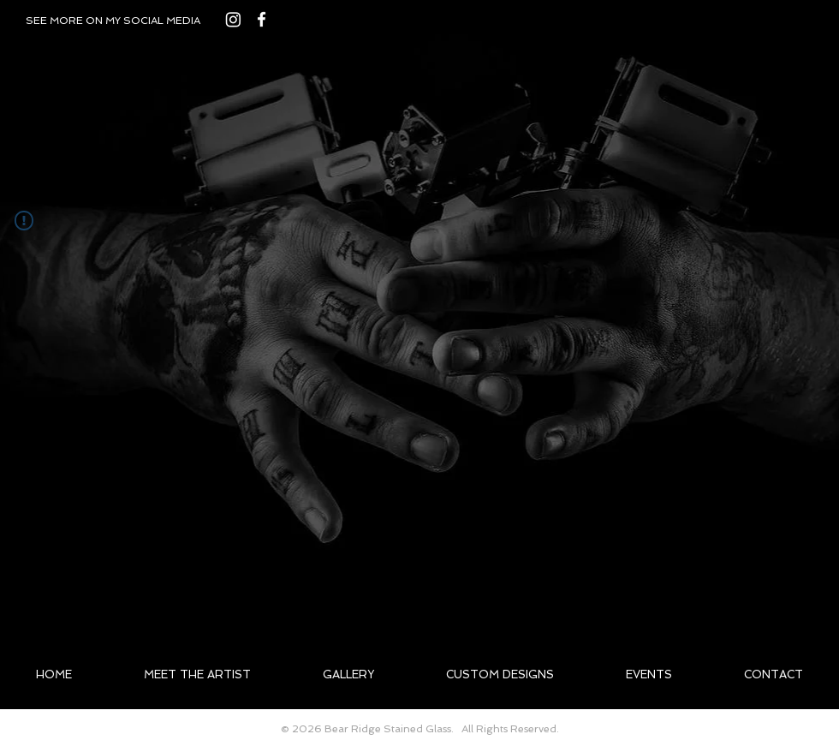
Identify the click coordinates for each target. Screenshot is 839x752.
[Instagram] (233, 19)
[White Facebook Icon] (261, 19)
